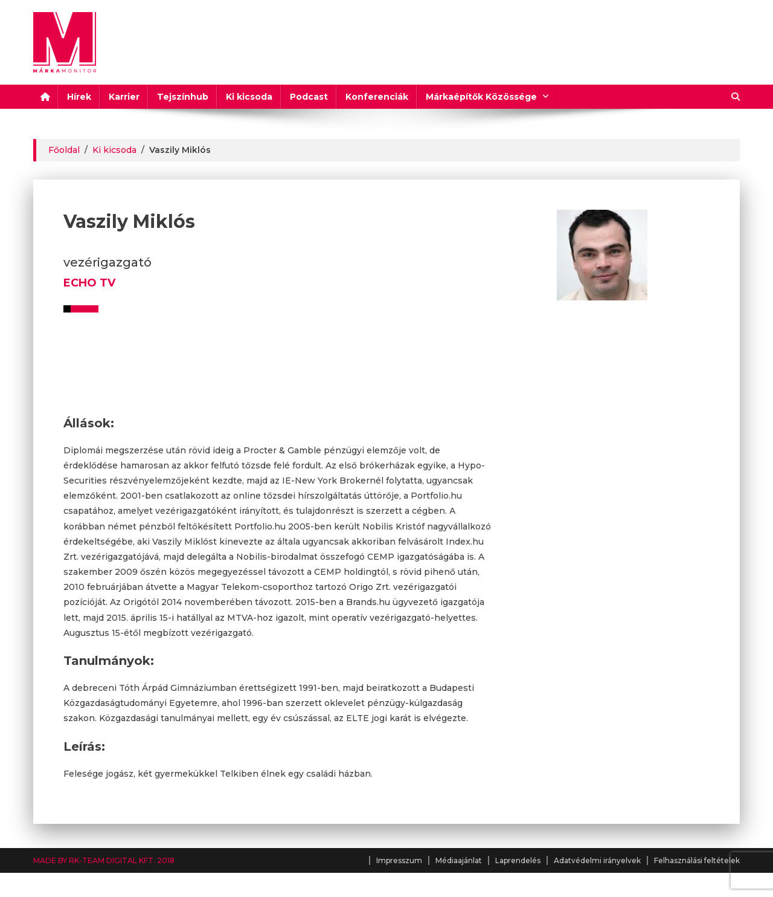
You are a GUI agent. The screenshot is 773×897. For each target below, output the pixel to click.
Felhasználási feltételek (697, 860)
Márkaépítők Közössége (481, 96)
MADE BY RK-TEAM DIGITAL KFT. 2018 (104, 860)
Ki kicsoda (249, 96)
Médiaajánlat (458, 860)
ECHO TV (89, 283)
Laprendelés (517, 860)
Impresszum (399, 860)
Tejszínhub (182, 96)
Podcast (309, 96)
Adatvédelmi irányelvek (597, 860)
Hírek (79, 96)
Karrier (124, 96)
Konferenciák (376, 96)
